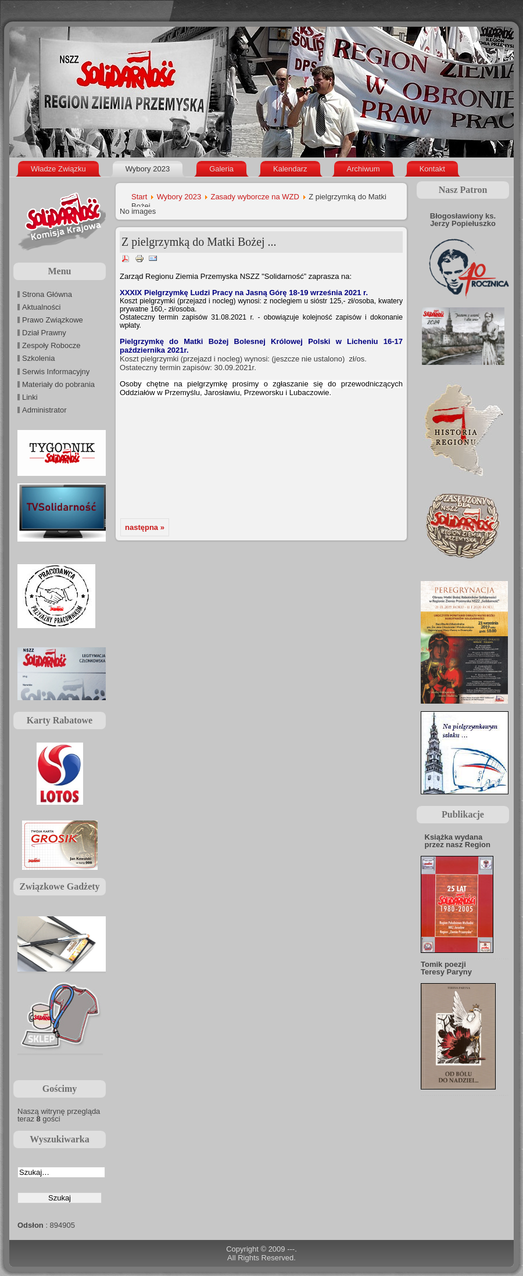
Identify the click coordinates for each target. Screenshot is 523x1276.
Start (139, 196)
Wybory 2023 (179, 196)
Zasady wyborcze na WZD (254, 196)
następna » (144, 527)
